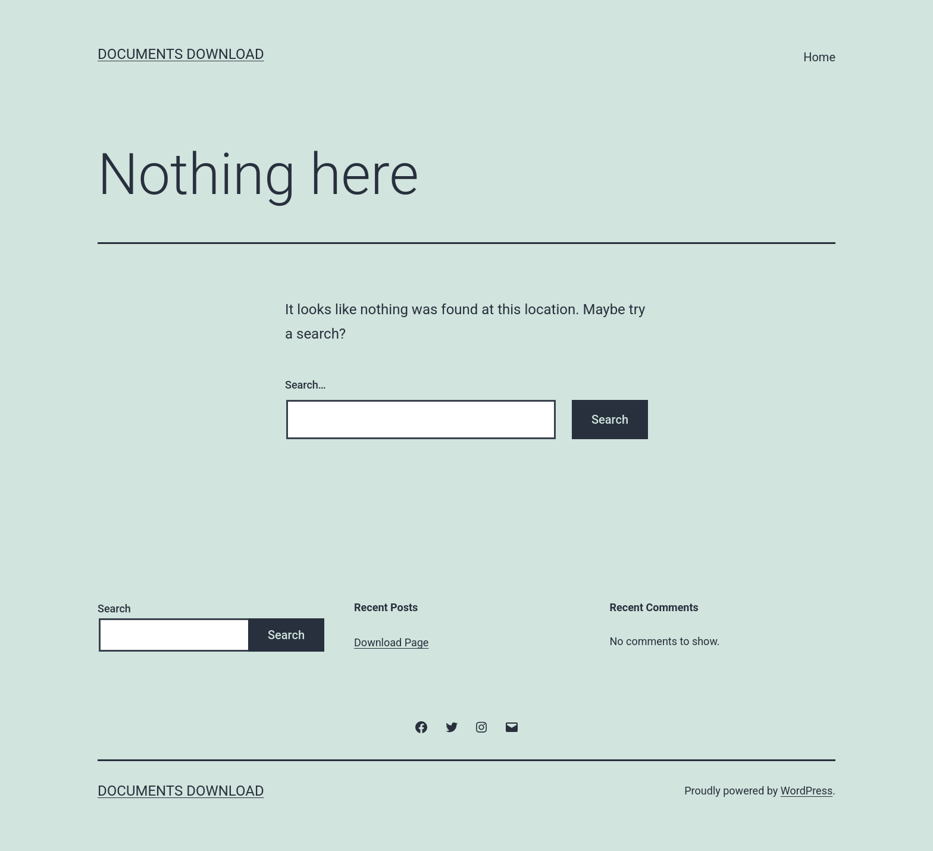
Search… (305, 384)
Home (819, 57)
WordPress (806, 790)
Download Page (391, 642)
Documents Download (181, 54)
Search (114, 608)
